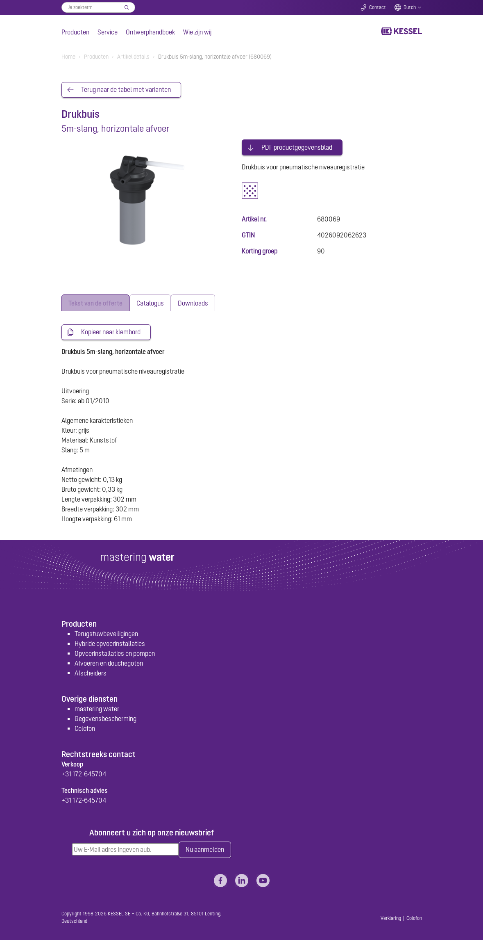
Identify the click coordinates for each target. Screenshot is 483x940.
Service (108, 32)
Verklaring (391, 917)
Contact (377, 7)
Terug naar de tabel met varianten (126, 90)
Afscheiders (91, 671)
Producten (75, 32)
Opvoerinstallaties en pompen (115, 652)
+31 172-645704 (83, 772)
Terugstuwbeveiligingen (106, 632)
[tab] (95, 301)
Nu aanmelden (205, 848)
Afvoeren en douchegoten (109, 662)
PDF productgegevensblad (296, 146)
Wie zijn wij (197, 32)
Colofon (85, 727)
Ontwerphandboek (150, 32)
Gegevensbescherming (105, 717)
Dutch (410, 7)
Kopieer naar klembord (111, 331)
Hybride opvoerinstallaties (110, 642)
